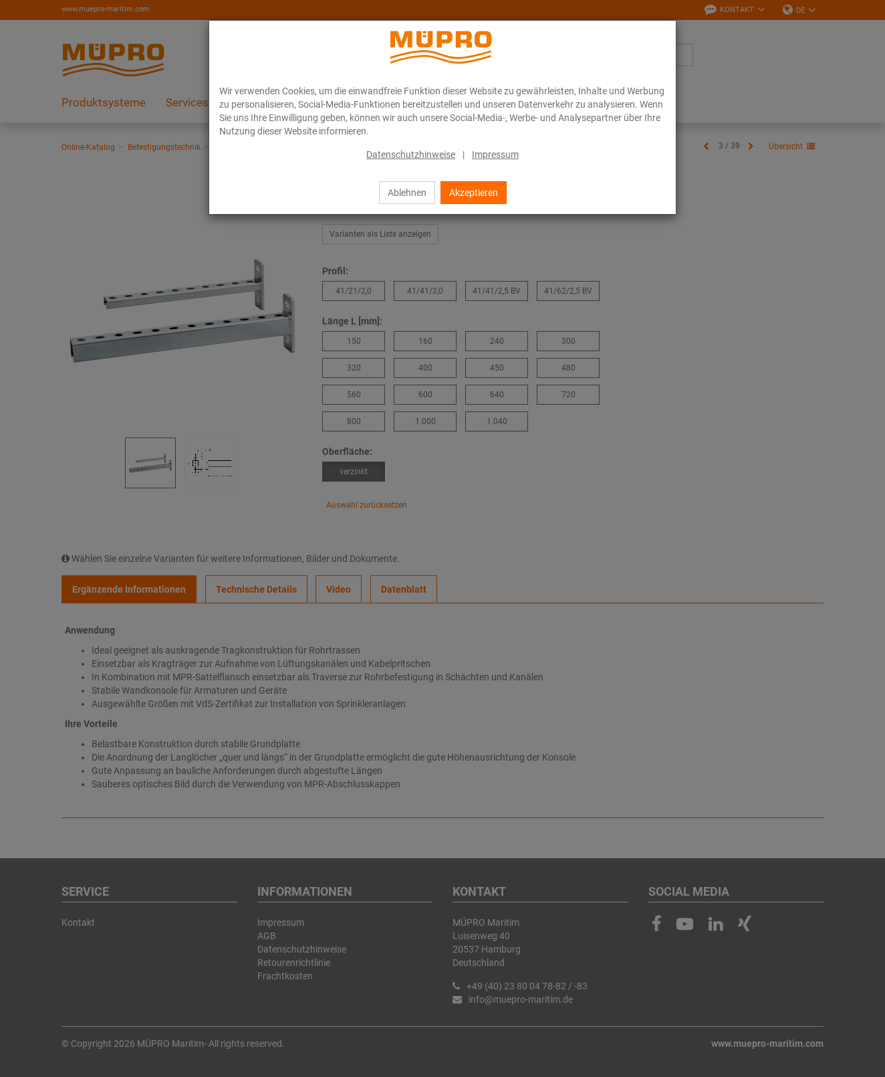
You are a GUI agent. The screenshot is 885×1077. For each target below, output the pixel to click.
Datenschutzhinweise (410, 154)
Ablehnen (407, 192)
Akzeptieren (473, 192)
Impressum (495, 154)
